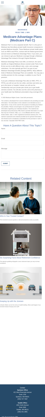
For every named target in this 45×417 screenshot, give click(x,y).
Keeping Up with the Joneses (11, 301)
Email (3, 138)
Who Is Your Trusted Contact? (12, 216)
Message (4, 148)
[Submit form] (5, 163)
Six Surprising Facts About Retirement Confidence (20, 258)
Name (3, 128)
